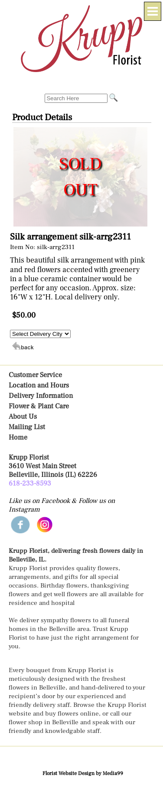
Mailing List (27, 427)
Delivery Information (41, 395)
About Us (23, 416)
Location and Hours (39, 385)
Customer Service (35, 375)
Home (18, 437)
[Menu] (152, 11)
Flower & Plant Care (39, 406)
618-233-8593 (30, 483)
